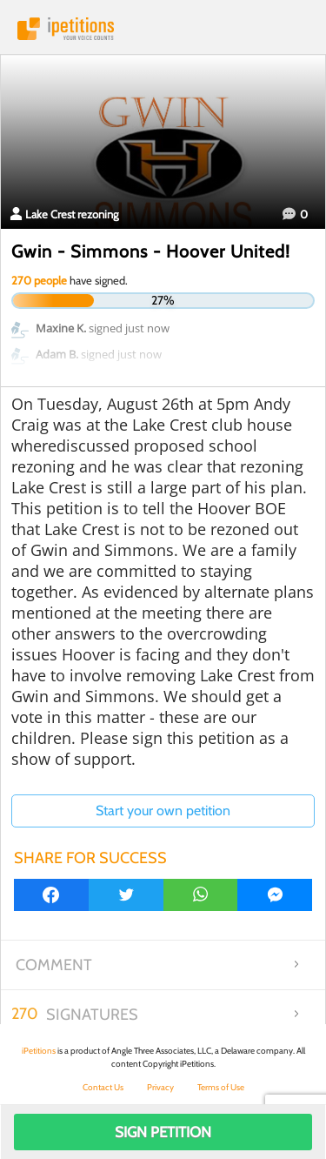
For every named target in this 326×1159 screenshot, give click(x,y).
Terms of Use (220, 1087)
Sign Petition (163, 1132)
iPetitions (163, 28)
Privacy (160, 1087)
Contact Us (103, 1087)
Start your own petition (163, 810)
